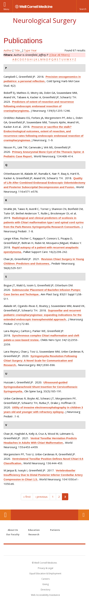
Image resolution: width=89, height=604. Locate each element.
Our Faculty (12, 534)
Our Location (5, 515)
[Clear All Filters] (60, 55)
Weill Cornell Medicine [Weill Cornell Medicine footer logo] (44, 550)
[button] (82, 6)
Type (27, 50)
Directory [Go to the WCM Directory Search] (45, 589)
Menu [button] (6, 9)
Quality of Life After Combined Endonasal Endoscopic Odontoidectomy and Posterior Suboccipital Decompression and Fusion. (44, 183)
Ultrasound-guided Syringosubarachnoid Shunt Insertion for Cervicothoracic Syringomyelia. (40, 387)
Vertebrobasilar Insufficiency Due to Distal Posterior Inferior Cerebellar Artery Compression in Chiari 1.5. (43, 475)
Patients (55, 530)
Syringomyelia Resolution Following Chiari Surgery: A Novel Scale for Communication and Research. (40, 361)
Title (17, 50)
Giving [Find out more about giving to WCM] (45, 584)
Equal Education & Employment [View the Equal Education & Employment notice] (45, 573)
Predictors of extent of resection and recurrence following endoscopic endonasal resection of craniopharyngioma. (39, 106)
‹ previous (41, 496)
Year (34, 50)
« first (27, 496)
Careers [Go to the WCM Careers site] (45, 578)
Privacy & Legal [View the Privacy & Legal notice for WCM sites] (45, 568)
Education (34, 530)
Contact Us (83, 515)
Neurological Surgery (44, 20)
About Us (13, 530)
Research (33, 534)
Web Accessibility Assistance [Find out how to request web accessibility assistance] (45, 594)
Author (8, 50)
